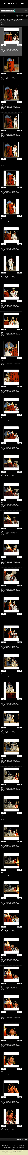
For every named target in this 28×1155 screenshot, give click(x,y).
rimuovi (18, 1152)
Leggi (9, 1152)
